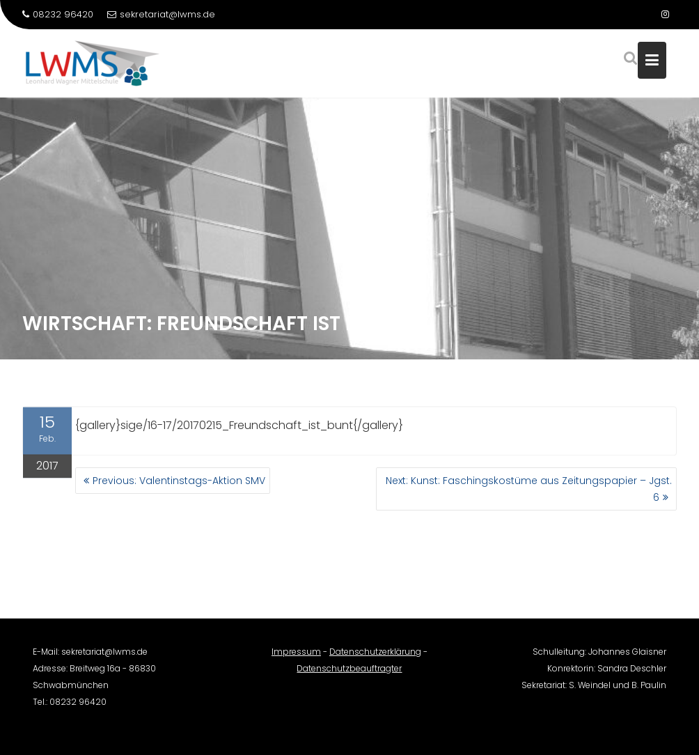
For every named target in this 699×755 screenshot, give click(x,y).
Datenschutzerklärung (375, 657)
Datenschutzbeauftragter (349, 674)
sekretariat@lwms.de (161, 14)
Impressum (296, 657)
